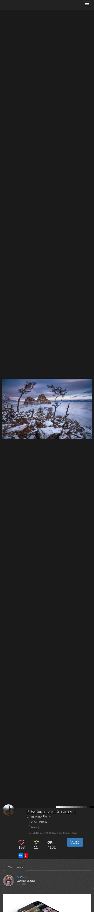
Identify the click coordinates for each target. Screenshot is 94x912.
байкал (34, 827)
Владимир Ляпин (39, 816)
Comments (15, 867)
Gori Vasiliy (22, 877)
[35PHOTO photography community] (17, 5)
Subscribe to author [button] (75, 842)
